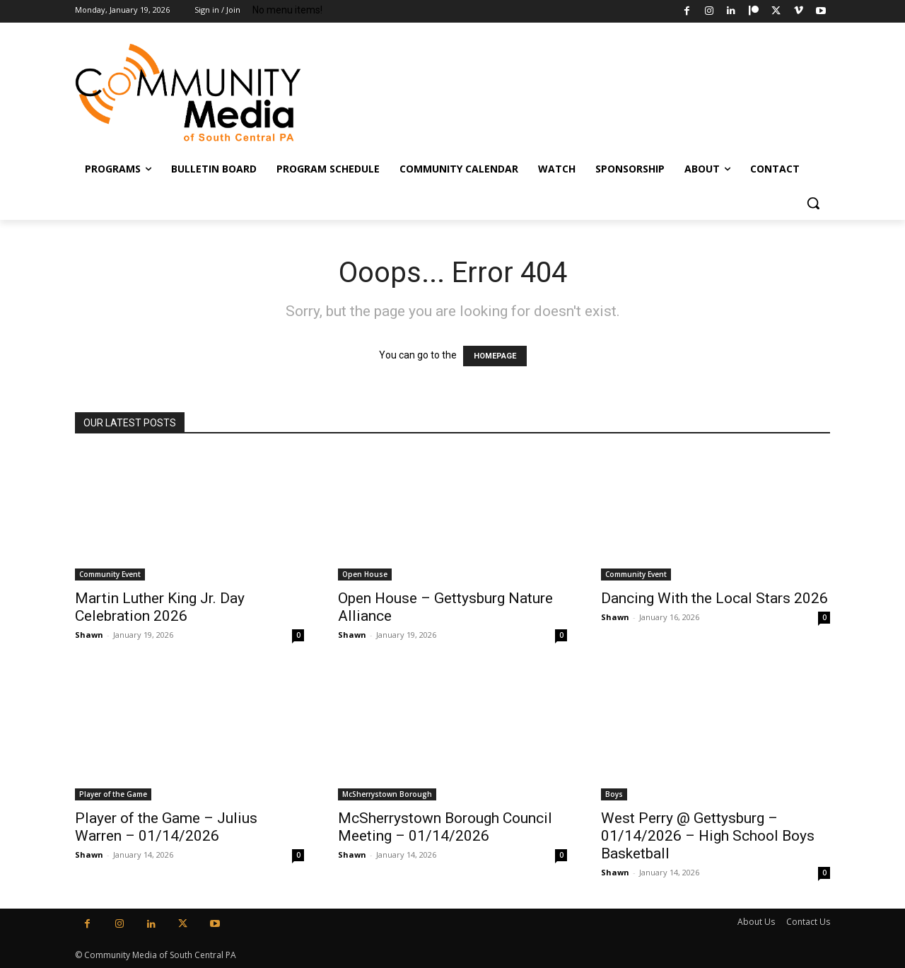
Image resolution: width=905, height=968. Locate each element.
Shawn (89, 634)
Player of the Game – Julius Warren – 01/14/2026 (166, 827)
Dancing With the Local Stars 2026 (714, 598)
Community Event (110, 574)
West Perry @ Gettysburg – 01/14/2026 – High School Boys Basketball (707, 836)
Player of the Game (113, 794)
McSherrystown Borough (387, 794)
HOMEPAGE (495, 356)
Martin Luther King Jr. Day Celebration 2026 (160, 607)
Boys (614, 794)
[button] (813, 203)
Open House (364, 574)
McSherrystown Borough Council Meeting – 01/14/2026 (445, 827)
